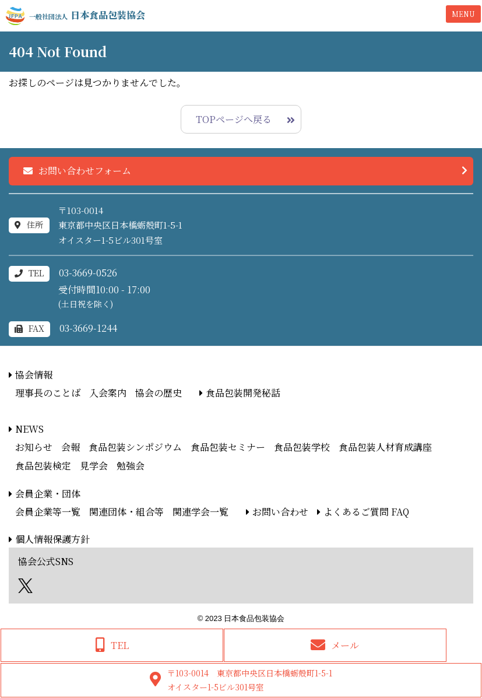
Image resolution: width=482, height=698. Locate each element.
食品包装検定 (43, 465)
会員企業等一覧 (47, 511)
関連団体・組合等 (126, 511)
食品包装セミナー (228, 447)
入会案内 (107, 392)
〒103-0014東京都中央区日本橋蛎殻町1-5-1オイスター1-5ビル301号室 (120, 225)
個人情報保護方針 (52, 539)
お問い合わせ (280, 511)
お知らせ (33, 447)
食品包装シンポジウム (135, 447)
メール (345, 645)
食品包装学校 (302, 447)
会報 (70, 447)
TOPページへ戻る (234, 119)
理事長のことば (47, 392)
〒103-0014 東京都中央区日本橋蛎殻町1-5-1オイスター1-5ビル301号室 (249, 680)
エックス (25, 585)
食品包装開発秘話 (243, 392)
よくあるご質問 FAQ (366, 511)
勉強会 (131, 465)
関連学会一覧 (200, 511)
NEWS (29, 429)
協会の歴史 (158, 392)
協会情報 (33, 374)
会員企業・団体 (47, 493)
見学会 (94, 465)
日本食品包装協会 (87, 15)
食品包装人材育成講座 (385, 447)
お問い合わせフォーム (84, 170)
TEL (120, 645)
